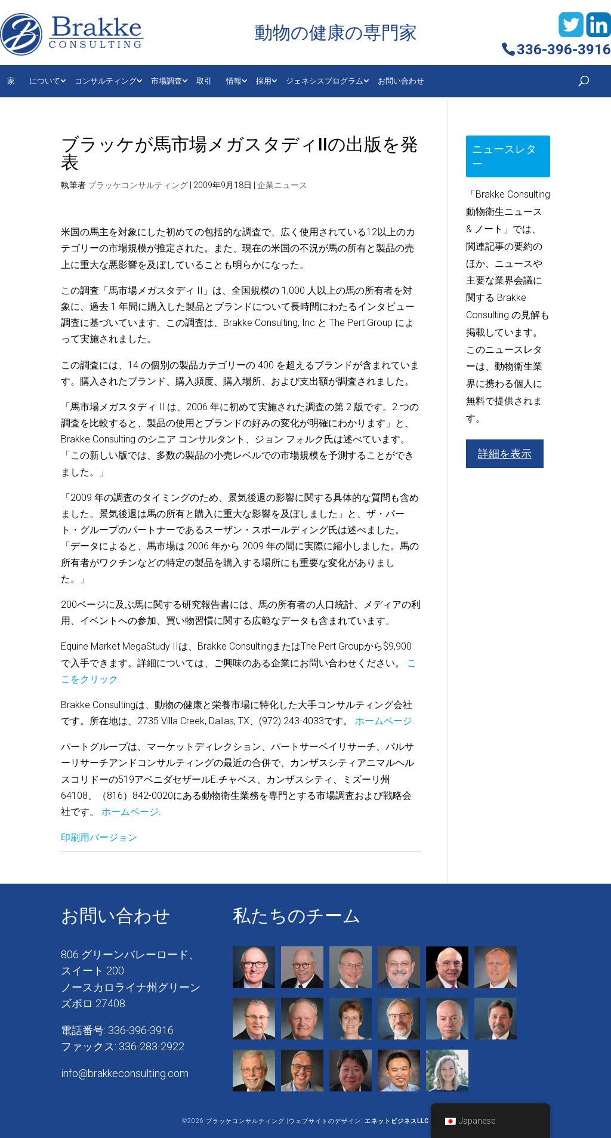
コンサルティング (106, 80)
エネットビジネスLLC (397, 1121)
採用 (263, 80)
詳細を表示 (505, 453)
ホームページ (383, 721)
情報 (234, 80)
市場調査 (166, 80)
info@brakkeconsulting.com (125, 1073)
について (44, 80)
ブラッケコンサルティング (138, 185)
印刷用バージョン (99, 837)
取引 (204, 80)
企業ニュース (282, 185)
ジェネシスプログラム (324, 80)
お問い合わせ (401, 80)
